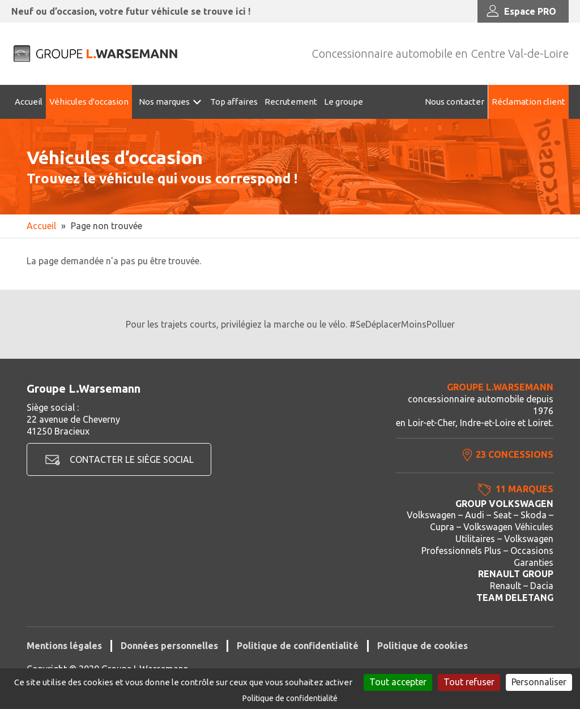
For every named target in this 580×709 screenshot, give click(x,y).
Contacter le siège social (132, 459)
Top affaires (234, 101)
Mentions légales (64, 646)
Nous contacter (454, 101)
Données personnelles (169, 646)
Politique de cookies (422, 646)
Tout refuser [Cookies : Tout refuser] (468, 682)
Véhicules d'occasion (89, 101)
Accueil (28, 101)
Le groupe (343, 101)
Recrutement (291, 101)
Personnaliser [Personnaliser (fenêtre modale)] (538, 682)
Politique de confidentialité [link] (290, 698)
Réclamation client (528, 101)
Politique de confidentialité (298, 646)
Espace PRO (520, 11)
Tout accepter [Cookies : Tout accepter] (398, 682)
